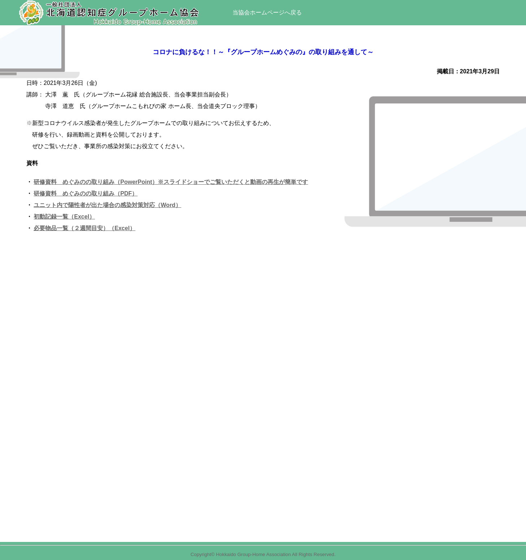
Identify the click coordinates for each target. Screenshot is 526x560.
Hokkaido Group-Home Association (253, 554)
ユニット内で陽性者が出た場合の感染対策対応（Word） (107, 205)
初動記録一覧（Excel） (64, 217)
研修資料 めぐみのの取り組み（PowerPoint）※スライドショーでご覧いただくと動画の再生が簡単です (171, 182)
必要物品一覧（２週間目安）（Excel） (84, 228)
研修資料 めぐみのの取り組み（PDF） (86, 193)
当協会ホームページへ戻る (267, 12)
